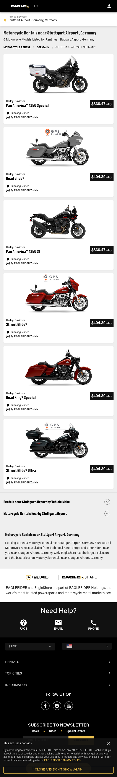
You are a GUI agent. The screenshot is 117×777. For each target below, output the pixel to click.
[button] (58, 502)
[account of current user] (109, 6)
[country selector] (30, 647)
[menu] (6, 6)
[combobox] (58, 19)
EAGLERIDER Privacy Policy (62, 760)
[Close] (108, 743)
